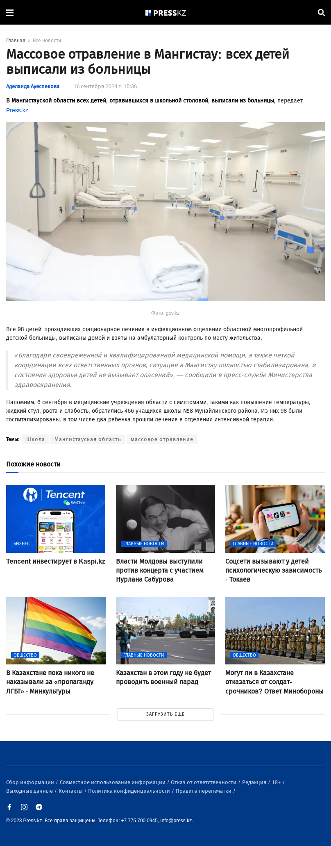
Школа (35, 439)
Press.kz (17, 110)
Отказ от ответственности (204, 782)
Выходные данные (30, 791)
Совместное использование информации (113, 782)
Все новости (47, 40)
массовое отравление (162, 439)
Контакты (71, 791)
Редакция (255, 782)
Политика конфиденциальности (129, 791)
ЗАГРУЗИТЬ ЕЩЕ (165, 714)
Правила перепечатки (204, 791)
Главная (15, 40)
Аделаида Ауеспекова (32, 86)
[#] (165, 12)
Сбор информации (30, 782)
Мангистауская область (87, 439)
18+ (277, 782)
